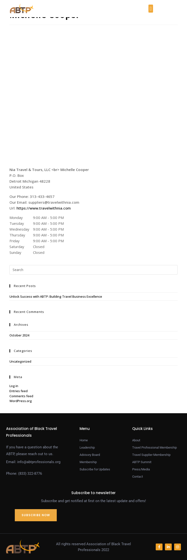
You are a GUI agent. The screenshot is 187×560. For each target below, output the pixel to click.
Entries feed (18, 391)
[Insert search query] (93, 270)
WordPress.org (20, 401)
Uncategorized (20, 361)
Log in (13, 386)
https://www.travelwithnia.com (43, 208)
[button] (150, 9)
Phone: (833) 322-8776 (24, 473)
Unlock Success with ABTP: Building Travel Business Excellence (55, 296)
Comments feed (21, 396)
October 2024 (19, 335)
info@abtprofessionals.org (38, 462)
